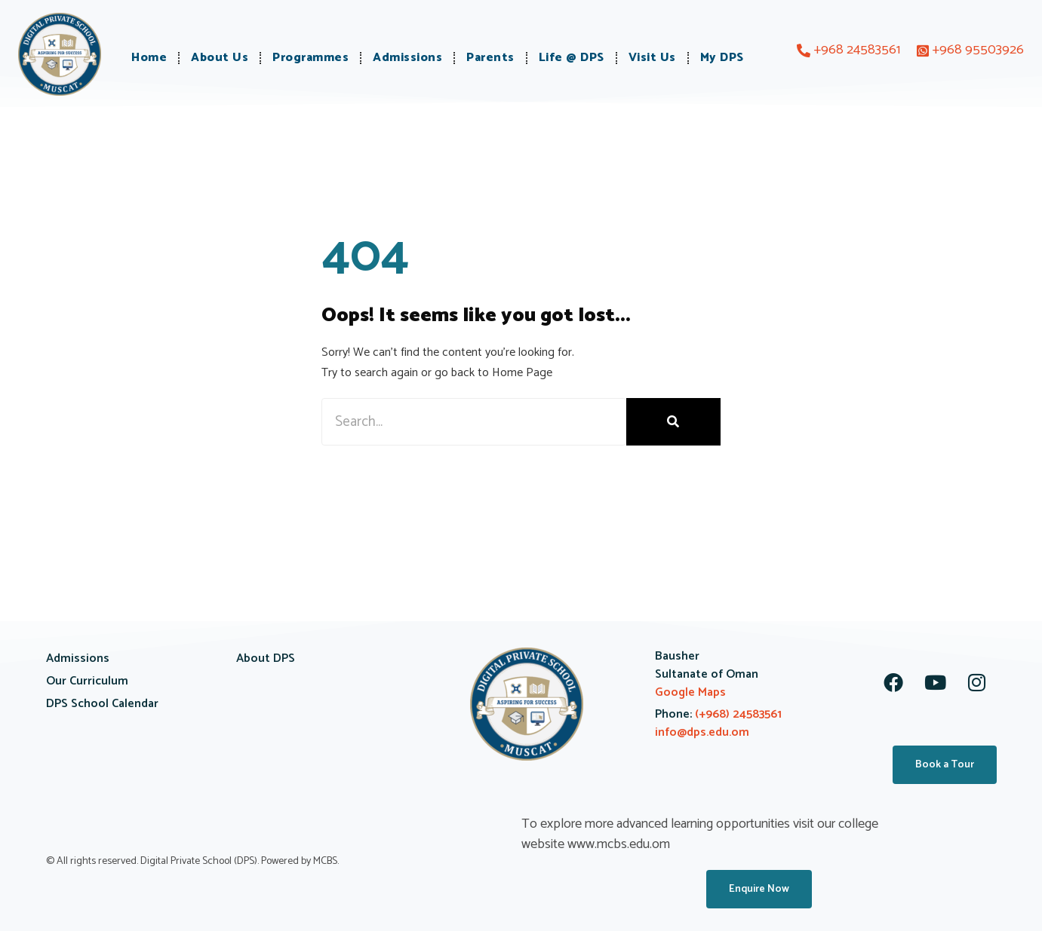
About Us (219, 57)
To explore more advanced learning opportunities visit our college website (699, 834)
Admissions (407, 57)
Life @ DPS (571, 57)
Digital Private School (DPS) (198, 861)
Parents (490, 57)
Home (149, 57)
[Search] (673, 422)
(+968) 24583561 (737, 714)
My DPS (722, 57)
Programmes (310, 57)
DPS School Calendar (102, 704)
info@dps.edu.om (702, 732)
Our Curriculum (87, 681)
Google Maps (690, 692)
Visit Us (652, 57)
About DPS (265, 658)
